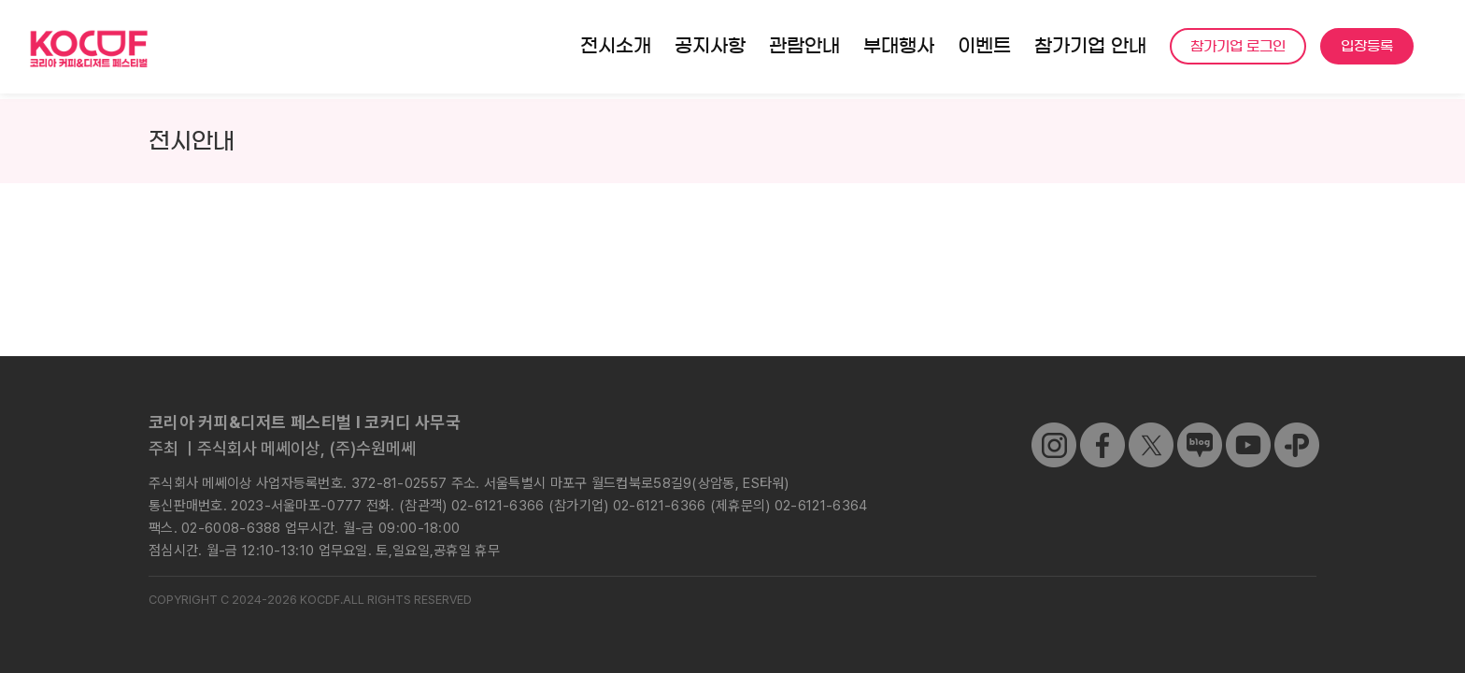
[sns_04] (1199, 430)
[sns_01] (1102, 430)
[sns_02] (1151, 430)
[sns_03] (1053, 430)
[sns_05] (1248, 430)
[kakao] (1296, 430)
